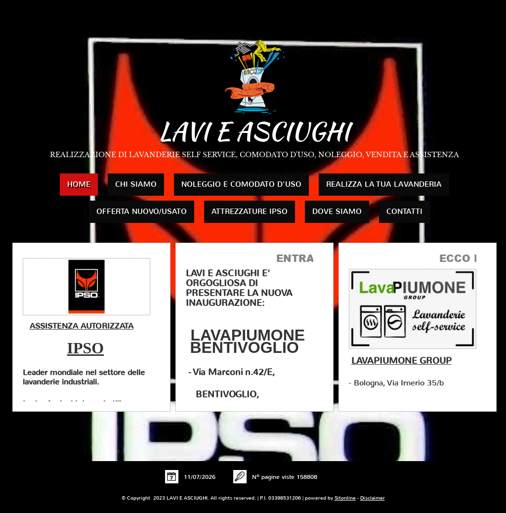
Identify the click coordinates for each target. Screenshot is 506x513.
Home (78, 184)
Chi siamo (136, 184)
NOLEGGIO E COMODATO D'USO (241, 184)
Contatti (404, 211)
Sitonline (345, 498)
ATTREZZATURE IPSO (249, 211)
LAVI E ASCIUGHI (254, 131)
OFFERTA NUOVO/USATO (141, 211)
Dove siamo (337, 211)
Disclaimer (372, 498)
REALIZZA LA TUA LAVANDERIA (384, 184)
